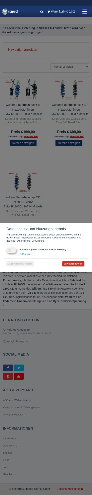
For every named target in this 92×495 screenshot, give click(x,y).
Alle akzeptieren (73, 263)
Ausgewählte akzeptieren (20, 264)
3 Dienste (24, 254)
